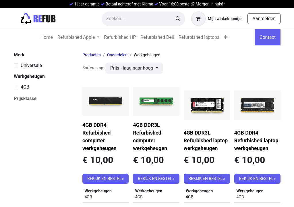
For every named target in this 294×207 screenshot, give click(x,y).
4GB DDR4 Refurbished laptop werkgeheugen (256, 140)
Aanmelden (264, 18)
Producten (91, 55)
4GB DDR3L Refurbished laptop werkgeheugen (206, 140)
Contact (268, 37)
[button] (134, 68)
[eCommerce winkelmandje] (216, 18)
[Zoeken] (178, 19)
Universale (31, 65)
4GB (25, 87)
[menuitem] (46, 37)
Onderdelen (117, 55)
